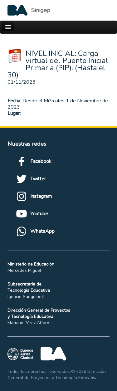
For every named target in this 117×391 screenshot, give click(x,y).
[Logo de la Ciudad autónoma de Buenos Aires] (28, 10)
